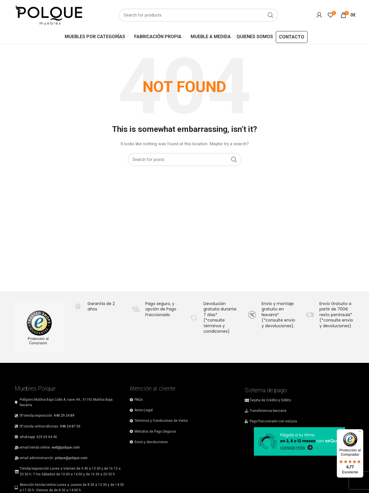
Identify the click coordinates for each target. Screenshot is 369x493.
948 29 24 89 (64, 416)
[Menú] (359, 432)
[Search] (198, 15)
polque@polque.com (71, 458)
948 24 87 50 (70, 426)
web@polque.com (66, 447)
